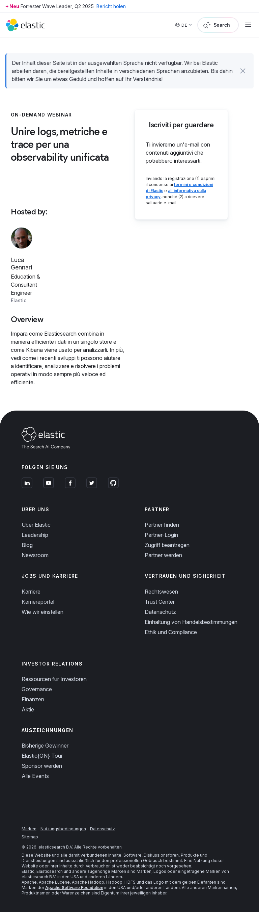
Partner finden (162, 524)
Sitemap (30, 836)
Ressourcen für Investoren (54, 679)
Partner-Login (161, 534)
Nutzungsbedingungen (63, 828)
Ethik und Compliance (171, 632)
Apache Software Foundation (74, 887)
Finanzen (33, 699)
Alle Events (35, 776)
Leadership (35, 534)
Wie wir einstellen (42, 611)
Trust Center (160, 601)
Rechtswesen (161, 591)
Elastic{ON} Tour (42, 755)
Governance (37, 689)
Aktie (28, 709)
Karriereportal (38, 601)
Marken (29, 828)
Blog (27, 545)
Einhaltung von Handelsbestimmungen (191, 622)
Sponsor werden (42, 765)
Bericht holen (111, 6)
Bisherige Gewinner (45, 745)
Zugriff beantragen (167, 545)
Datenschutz (160, 611)
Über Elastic (36, 524)
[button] (242, 71)
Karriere (31, 591)
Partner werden (163, 555)
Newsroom (35, 555)
